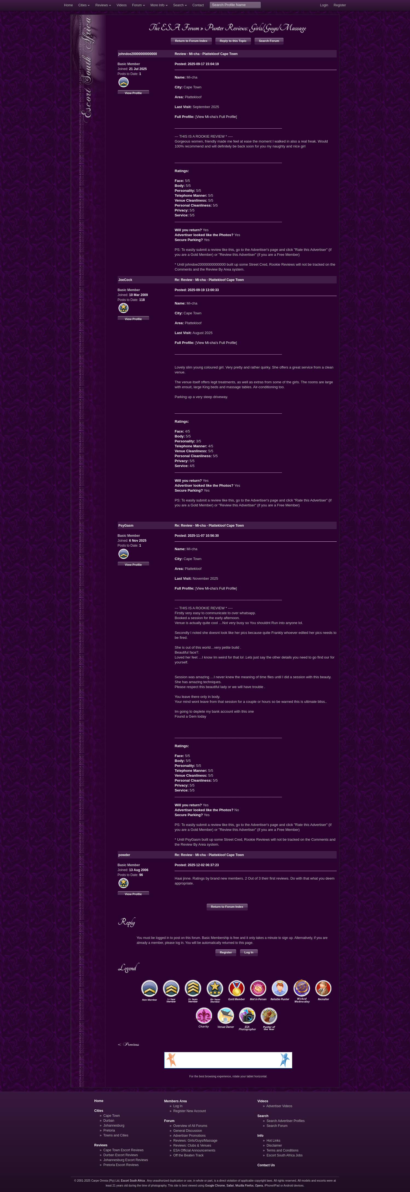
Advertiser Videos (279, 1106)
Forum (137, 5)
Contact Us (266, 1165)
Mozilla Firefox (244, 1185)
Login (324, 5)
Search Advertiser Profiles (286, 1121)
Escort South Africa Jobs (285, 1155)
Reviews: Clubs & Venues (192, 1145)
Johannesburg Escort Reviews (125, 1160)
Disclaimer (274, 1145)
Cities (82, 5)
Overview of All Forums (190, 1126)
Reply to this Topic (233, 40)
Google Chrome (215, 1185)
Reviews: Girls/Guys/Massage (195, 1140)
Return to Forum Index (191, 40)
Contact (198, 5)
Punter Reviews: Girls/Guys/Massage (255, 28)
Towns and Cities (115, 1135)
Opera (259, 1185)
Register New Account (189, 1111)
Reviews (101, 5)
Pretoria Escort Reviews (121, 1165)
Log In (248, 952)
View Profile (133, 93)
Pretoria (109, 1130)
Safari (230, 1185)
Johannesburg (114, 1125)
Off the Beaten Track (188, 1155)
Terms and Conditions (283, 1150)
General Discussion (187, 1131)
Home (68, 5)
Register (340, 5)
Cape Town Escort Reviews (123, 1150)
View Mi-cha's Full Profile (216, 117)
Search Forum (269, 40)
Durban (108, 1121)
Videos (122, 5)
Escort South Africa (133, 1180)
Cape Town (111, 1116)
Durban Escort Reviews (120, 1155)
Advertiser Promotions (189, 1136)
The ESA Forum (174, 28)
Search (178, 5)
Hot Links (273, 1140)
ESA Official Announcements (194, 1150)
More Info (157, 5)
